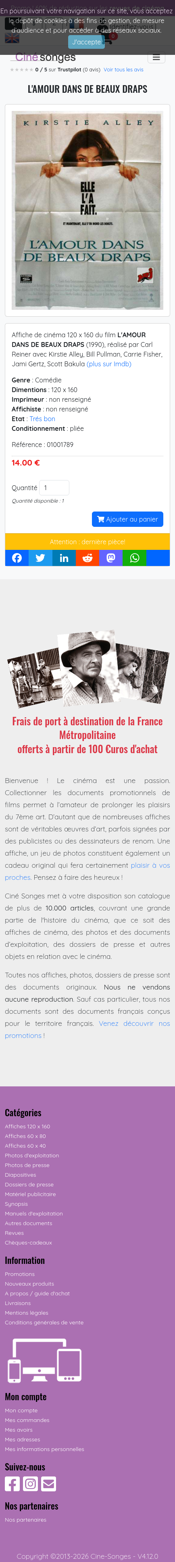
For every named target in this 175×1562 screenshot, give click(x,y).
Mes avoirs (19, 1429)
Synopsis (16, 1203)
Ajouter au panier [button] (127, 519)
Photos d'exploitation (32, 1155)
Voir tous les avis (124, 69)
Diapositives (20, 1174)
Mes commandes (27, 1420)
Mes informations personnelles (44, 1449)
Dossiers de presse (29, 1184)
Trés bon (42, 419)
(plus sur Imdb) (109, 364)
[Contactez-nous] (48, 1488)
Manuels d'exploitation (34, 1213)
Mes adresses (22, 1439)
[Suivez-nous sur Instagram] (30, 1488)
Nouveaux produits (29, 1283)
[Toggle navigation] (156, 57)
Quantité (25, 488)
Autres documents (28, 1223)
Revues (14, 1232)
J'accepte (86, 42)
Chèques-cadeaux (28, 1242)
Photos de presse (27, 1165)
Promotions (20, 1274)
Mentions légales (26, 1312)
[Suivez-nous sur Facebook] (12, 1488)
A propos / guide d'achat (37, 1293)
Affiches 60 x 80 (25, 1136)
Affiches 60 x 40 (25, 1145)
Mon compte (21, 1410)
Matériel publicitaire (30, 1194)
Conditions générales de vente (44, 1322)
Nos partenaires (25, 1519)
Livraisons (18, 1303)
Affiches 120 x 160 (27, 1126)
